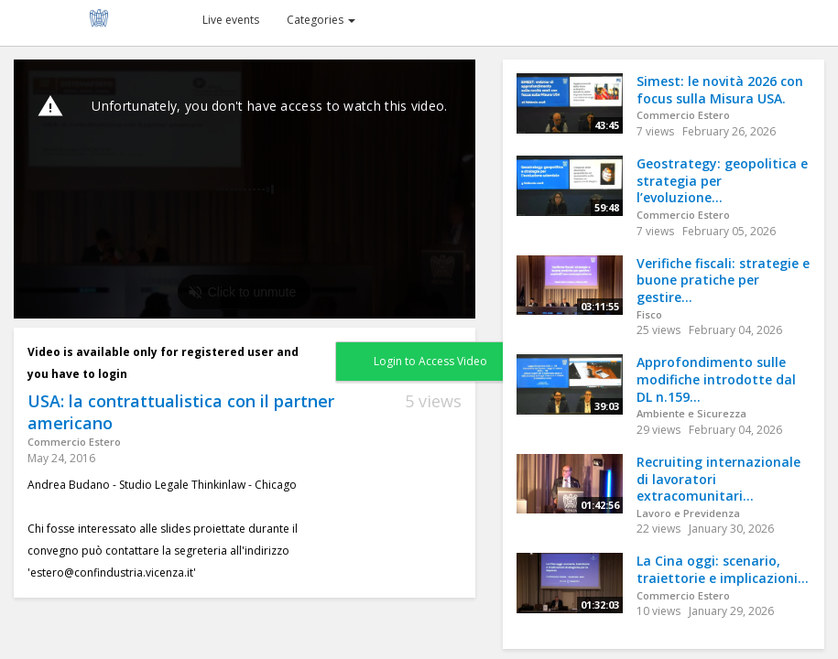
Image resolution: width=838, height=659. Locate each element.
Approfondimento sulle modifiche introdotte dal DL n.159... (716, 379)
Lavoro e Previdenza (688, 513)
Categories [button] (321, 19)
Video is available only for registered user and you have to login (163, 363)
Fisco (649, 314)
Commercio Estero (74, 441)
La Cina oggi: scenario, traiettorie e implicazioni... (723, 569)
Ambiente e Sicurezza (691, 413)
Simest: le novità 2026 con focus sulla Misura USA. (720, 89)
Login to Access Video (430, 361)
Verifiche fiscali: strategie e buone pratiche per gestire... (723, 280)
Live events (230, 19)
